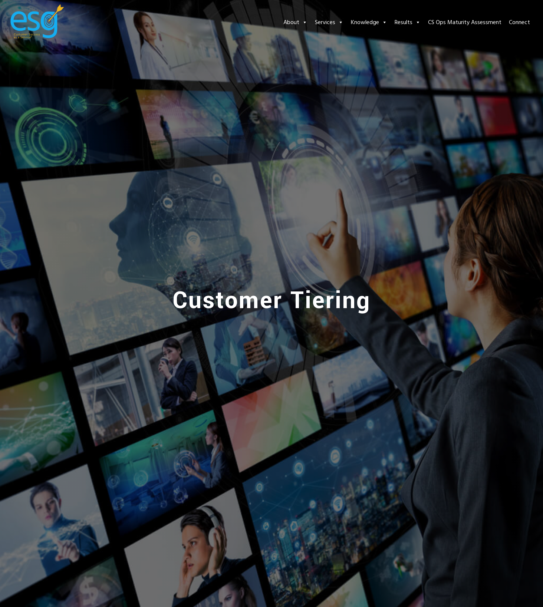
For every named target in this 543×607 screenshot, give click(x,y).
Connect (519, 22)
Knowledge (369, 22)
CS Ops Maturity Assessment (464, 22)
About (295, 22)
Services (329, 22)
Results (408, 22)
